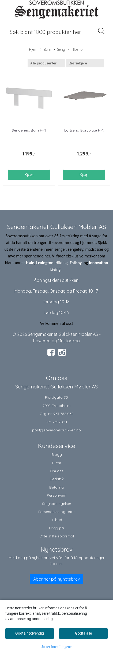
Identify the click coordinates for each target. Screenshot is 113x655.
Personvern (56, 495)
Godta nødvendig (29, 633)
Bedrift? (56, 478)
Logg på (56, 528)
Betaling (56, 487)
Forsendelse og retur (56, 511)
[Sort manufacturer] (46, 63)
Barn (45, 49)
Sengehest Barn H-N (29, 130)
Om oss (56, 470)
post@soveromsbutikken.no (56, 430)
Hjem (33, 49)
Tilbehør (76, 49)
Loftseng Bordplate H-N (84, 130)
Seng (59, 49)
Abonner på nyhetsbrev (56, 579)
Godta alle (83, 633)
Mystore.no (69, 340)
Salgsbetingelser (56, 503)
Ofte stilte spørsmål (56, 536)
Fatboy (75, 262)
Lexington (44, 262)
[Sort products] (85, 63)
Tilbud (56, 519)
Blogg (56, 454)
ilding (63, 262)
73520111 (59, 422)
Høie (30, 262)
